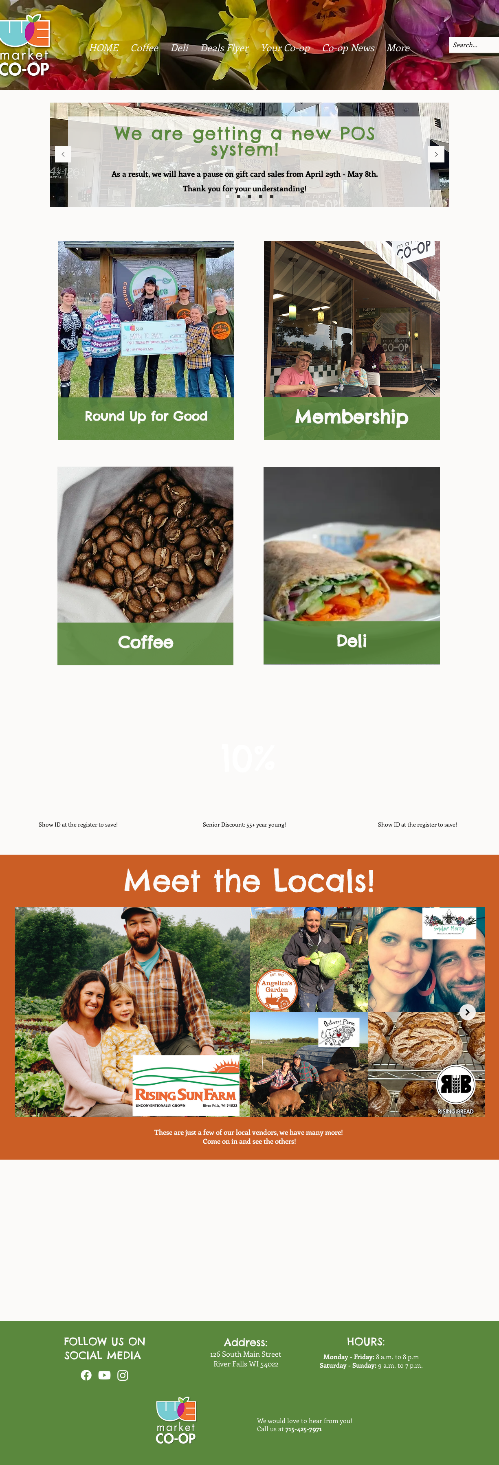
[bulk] (227, 196)
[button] (348, 47)
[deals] (271, 196)
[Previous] (63, 155)
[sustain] (238, 196)
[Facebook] (86, 1375)
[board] (260, 196)
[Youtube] (104, 1375)
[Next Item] (467, 1012)
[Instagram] (123, 1375)
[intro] (249, 196)
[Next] (436, 155)
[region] (145, 567)
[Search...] (466, 45)
